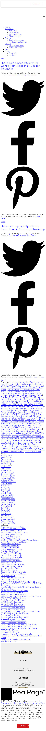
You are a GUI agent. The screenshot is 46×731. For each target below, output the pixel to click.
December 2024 (8, 499)
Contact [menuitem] (12, 55)
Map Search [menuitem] (14, 33)
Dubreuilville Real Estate (31, 395)
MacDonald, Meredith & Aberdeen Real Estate (21, 587)
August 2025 (6, 484)
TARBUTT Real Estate (10, 446)
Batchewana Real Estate (11, 534)
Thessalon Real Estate (29, 446)
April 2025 (5, 491)
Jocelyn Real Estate (9, 407)
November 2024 (8, 501)
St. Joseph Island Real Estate (13, 431)
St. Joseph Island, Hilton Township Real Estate (21, 432)
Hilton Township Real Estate (29, 403)
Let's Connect (23, 687)
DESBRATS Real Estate (10, 395)
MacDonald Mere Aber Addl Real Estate (25, 412)
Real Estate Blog (7, 461)
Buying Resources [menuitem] (16, 40)
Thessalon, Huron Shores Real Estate (16, 448)
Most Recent (6, 467)
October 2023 (7, 521)
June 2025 (5, 487)
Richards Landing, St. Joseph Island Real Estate (21, 596)
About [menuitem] (7, 51)
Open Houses (6, 459)
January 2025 (7, 497)
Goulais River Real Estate (11, 399)
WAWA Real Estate (33, 452)
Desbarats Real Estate (31, 393)
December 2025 (8, 476)
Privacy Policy (6, 703)
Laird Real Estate (35, 409)
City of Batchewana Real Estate (21, 392)
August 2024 (6, 506)
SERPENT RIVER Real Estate (19, 427)
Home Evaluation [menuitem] (16, 48)
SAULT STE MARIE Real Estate (30, 424)
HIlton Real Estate (8, 403)
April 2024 (5, 512)
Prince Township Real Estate (24, 420)
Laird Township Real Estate (12, 410)
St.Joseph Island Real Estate (32, 437)
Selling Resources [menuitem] (16, 46)
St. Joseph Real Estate (21, 435)
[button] (16, 653)
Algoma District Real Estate (23, 382)
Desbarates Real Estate (11, 393)
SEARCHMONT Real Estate (12, 602)
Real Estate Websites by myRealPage (29, 703)
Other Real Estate (19, 418)
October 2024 (7, 502)
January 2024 (7, 517)
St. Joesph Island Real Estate (29, 429)
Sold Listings (6, 463)
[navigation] (23, 41)
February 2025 (7, 495)
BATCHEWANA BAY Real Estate (14, 386)
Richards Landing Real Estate (13, 595)
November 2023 (8, 519)
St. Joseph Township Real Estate (22, 75)
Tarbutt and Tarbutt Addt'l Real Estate (23, 442)
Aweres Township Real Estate (13, 529)
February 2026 (7, 472)
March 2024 (6, 514)
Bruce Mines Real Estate (11, 538)
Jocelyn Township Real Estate (31, 407)
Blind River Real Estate (17, 388)
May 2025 (5, 489)
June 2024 (5, 510)
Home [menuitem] (7, 27)
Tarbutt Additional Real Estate (13, 623)
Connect (36, 4)
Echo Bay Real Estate (10, 397)
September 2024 (8, 504)
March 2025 (6, 493)
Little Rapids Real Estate (11, 579)
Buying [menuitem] (8, 38)
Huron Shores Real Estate (12, 405)
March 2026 (6, 471)
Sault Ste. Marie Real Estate (13, 425)
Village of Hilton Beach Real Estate (23, 451)
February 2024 (7, 516)
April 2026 (5, 469)
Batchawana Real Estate (31, 384)
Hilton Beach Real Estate (32, 401)
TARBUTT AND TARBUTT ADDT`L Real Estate (19, 444)
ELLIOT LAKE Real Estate (30, 397)
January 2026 (7, 474)
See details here (37, 377)
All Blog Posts (6, 455)
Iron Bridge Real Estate (33, 405)
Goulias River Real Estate (34, 399)
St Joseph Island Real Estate (13, 606)
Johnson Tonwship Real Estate (14, 409)
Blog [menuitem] (7, 49)
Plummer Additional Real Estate (14, 591)
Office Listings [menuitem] (14, 36)
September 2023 (8, 523)
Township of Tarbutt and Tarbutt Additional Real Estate (22, 449)
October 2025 (7, 480)
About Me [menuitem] (13, 53)
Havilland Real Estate (11, 401)
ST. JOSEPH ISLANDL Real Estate (14, 613)
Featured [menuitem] (13, 31)
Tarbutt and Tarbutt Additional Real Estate (19, 625)
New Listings (6, 457)
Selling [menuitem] (8, 44)
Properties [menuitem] (9, 29)
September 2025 (8, 482)
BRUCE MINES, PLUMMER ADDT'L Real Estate (20, 540)
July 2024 (5, 508)
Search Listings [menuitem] (15, 34)
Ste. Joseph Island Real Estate (15, 439)
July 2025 (5, 486)
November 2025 (8, 478)
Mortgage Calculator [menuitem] (18, 42)
